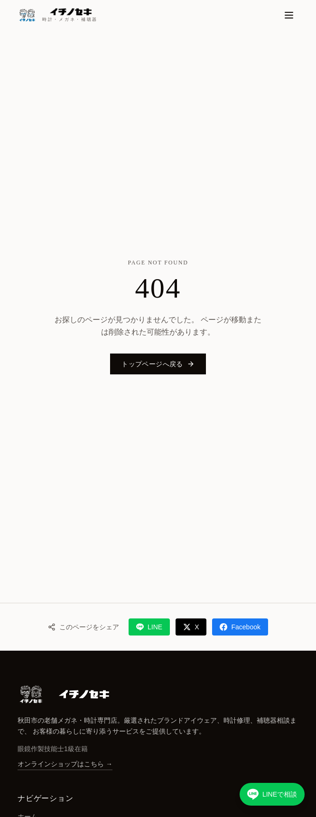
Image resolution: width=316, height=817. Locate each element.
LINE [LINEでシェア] (149, 627)
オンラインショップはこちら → (65, 764)
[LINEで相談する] (272, 794)
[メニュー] (288, 15)
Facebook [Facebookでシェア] (240, 627)
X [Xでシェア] (191, 627)
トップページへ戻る (157, 364)
